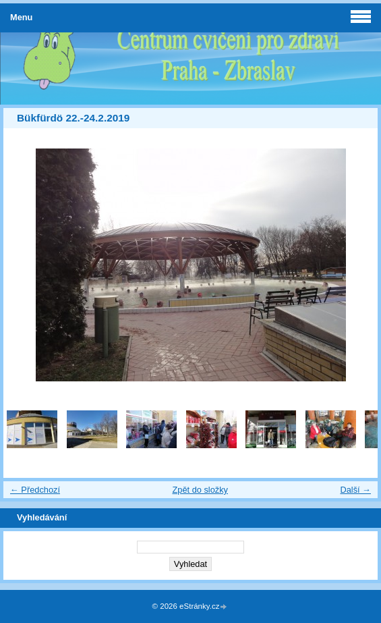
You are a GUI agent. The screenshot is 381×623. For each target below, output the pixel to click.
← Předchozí (35, 490)
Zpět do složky (200, 490)
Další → (355, 490)
